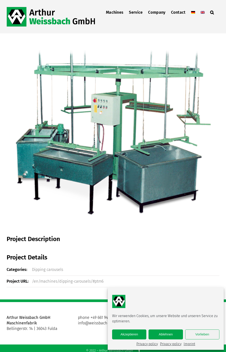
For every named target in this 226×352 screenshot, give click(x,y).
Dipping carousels (47, 269)
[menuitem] (193, 12)
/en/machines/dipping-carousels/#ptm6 (68, 281)
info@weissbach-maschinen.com (107, 323)
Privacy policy (147, 344)
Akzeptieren (129, 334)
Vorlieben (202, 334)
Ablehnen (166, 334)
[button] (212, 12)
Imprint (189, 344)
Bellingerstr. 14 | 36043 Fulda (32, 328)
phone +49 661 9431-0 (96, 317)
